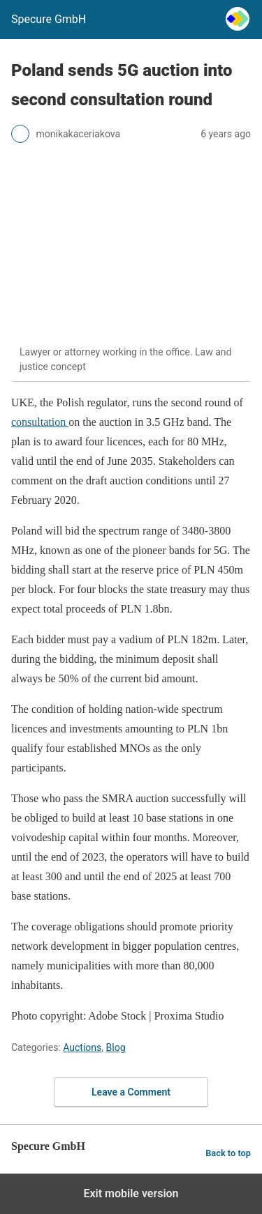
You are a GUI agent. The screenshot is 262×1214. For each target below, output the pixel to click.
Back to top (228, 1153)
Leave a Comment (131, 1092)
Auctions (82, 1047)
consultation (39, 422)
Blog (116, 1047)
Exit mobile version (130, 1193)
